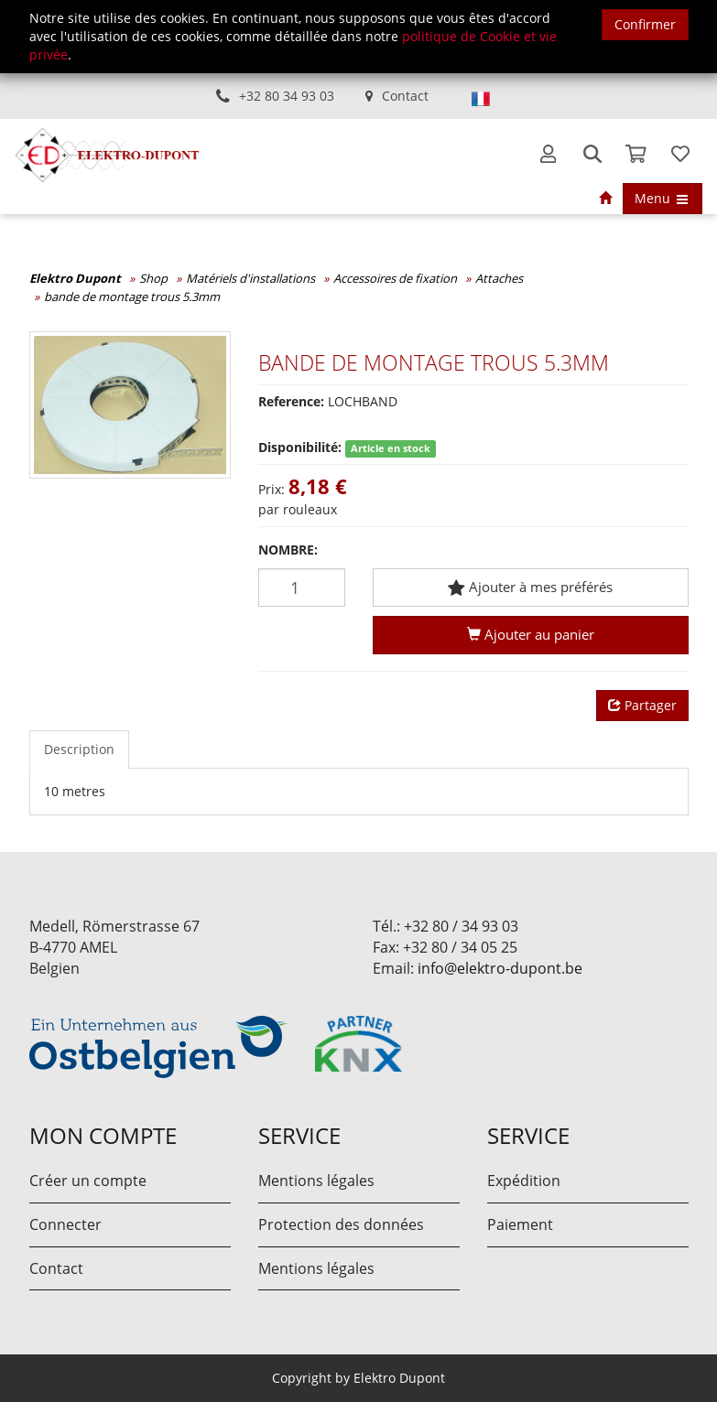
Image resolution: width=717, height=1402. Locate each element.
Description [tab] (79, 749)
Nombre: (288, 549)
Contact (405, 95)
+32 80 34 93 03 (286, 95)
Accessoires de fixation (395, 278)
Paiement (520, 1224)
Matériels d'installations (250, 278)
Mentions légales (316, 1180)
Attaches (499, 278)
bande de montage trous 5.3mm (132, 296)
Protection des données (341, 1224)
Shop (153, 278)
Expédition (523, 1180)
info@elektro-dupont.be (500, 968)
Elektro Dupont (75, 278)
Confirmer (645, 24)
